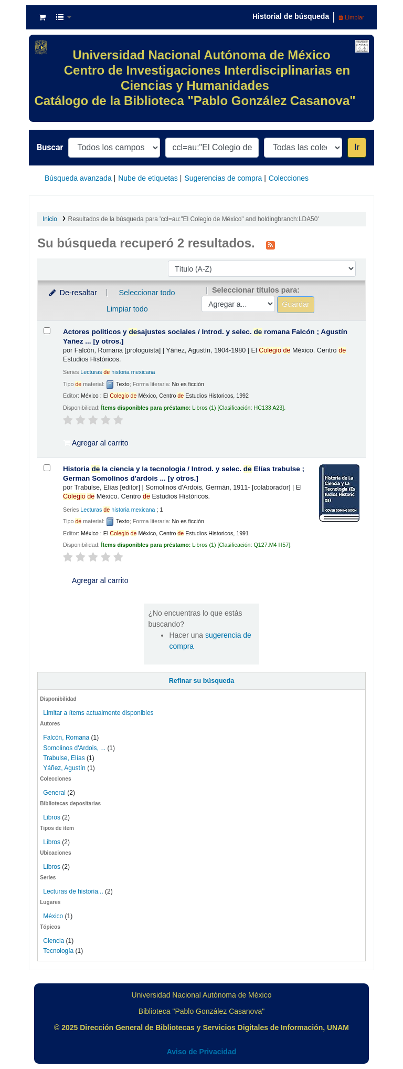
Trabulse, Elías (63, 758)
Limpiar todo (127, 309)
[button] (42, 17)
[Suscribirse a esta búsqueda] (270, 244)
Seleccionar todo (147, 292)
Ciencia (53, 941)
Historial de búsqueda (290, 16)
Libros (51, 817)
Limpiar (351, 17)
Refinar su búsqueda (202, 680)
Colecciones (289, 178)
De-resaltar (72, 292)
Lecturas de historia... (73, 891)
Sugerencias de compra (223, 178)
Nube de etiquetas (148, 178)
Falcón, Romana (66, 737)
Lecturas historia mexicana (117, 372)
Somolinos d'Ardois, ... (74, 748)
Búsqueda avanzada (78, 178)
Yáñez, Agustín (64, 768)
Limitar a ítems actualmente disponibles (98, 713)
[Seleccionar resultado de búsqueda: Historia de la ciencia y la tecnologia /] (47, 467)
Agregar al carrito (96, 443)
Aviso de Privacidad (202, 1051)
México (53, 916)
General (55, 792)
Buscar (50, 147)
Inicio (50, 219)
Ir (356, 147)
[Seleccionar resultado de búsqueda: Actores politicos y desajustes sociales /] (47, 330)
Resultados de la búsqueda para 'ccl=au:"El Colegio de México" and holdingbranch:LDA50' (193, 219)
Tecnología (58, 950)
